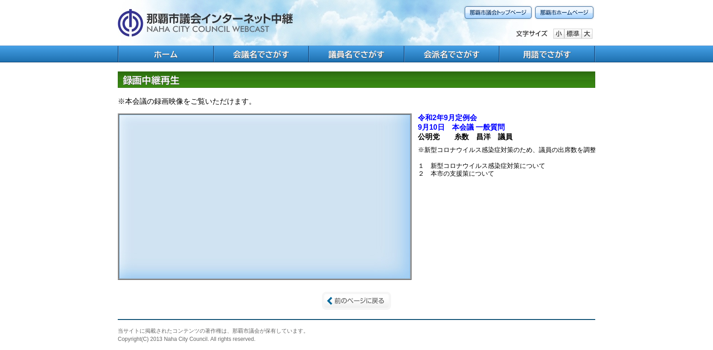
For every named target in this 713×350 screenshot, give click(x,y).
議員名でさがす (356, 54)
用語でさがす (547, 54)
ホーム (166, 54)
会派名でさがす (452, 54)
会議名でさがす (261, 54)
